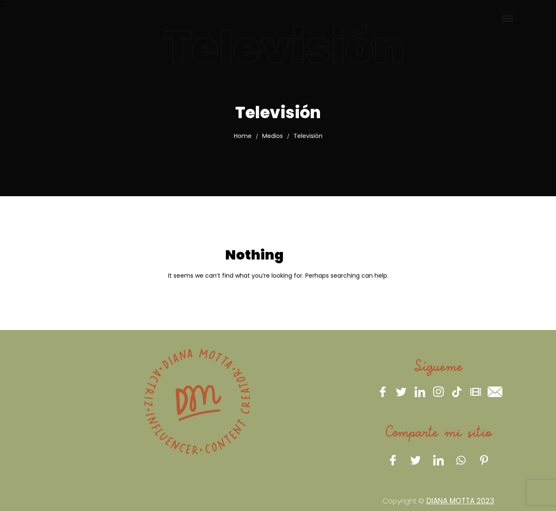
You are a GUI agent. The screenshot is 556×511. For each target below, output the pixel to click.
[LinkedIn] (419, 391)
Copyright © (438, 501)
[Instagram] (438, 391)
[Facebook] (382, 391)
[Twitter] (401, 391)
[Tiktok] (456, 391)
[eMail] (494, 391)
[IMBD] (475, 391)
